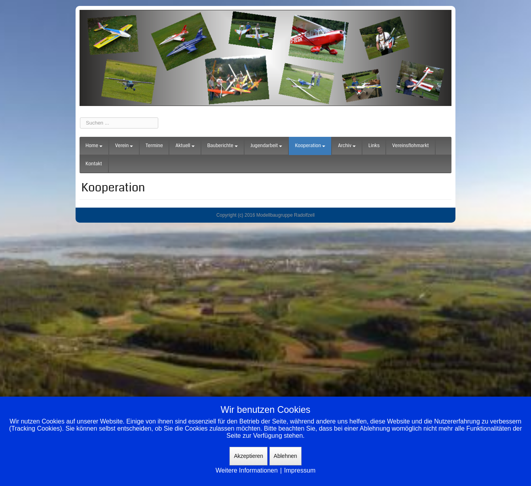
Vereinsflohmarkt (410, 145)
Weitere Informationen (247, 470)
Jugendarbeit (266, 145)
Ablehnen (285, 456)
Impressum (299, 470)
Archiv (347, 145)
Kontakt (93, 164)
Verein (124, 145)
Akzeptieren (248, 456)
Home (93, 145)
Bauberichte (222, 145)
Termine (154, 145)
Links (373, 145)
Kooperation (310, 145)
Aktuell (184, 145)
